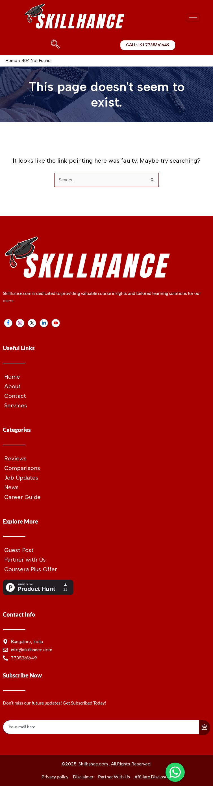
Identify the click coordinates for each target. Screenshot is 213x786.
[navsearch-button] (54, 45)
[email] (101, 727)
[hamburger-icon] (193, 18)
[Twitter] (32, 323)
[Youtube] (55, 323)
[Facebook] (8, 323)
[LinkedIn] (44, 323)
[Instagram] (20, 323)
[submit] (204, 727)
